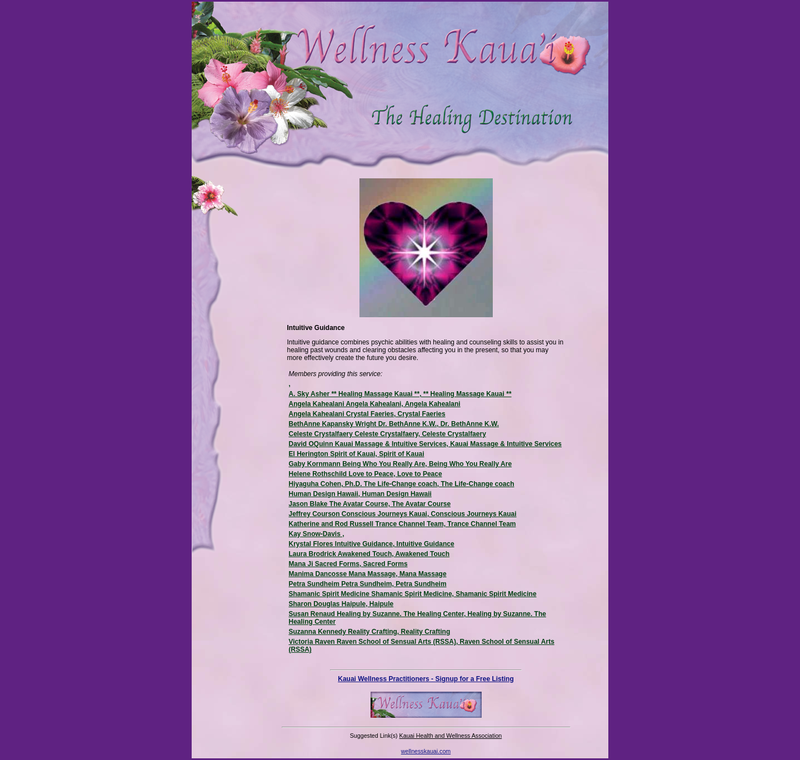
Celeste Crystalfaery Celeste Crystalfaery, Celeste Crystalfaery (387, 434)
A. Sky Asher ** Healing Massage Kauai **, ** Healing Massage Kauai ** (400, 394)
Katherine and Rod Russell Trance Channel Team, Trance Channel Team (402, 524)
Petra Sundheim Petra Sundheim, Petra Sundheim (368, 584)
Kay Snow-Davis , (316, 534)
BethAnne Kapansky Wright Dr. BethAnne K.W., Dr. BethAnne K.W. (394, 424)
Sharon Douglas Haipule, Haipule (341, 604)
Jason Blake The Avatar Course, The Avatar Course (370, 504)
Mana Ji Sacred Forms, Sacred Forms (348, 564)
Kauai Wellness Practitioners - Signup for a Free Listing (426, 679)
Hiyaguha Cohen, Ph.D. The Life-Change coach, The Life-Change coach (401, 484)
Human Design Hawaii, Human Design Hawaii (360, 494)
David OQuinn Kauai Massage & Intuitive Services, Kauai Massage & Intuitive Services (425, 444)
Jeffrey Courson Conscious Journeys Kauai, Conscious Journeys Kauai (403, 514)
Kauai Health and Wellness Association (450, 735)
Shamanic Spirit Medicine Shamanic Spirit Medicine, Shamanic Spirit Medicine (413, 594)
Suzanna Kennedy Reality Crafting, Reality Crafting (370, 632)
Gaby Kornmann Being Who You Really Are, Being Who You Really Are (400, 464)
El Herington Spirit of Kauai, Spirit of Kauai (356, 454)
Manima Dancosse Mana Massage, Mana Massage (368, 574)
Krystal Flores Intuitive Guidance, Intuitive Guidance (371, 544)
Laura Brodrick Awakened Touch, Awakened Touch (369, 554)
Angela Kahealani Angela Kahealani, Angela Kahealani (375, 404)
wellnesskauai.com (426, 751)
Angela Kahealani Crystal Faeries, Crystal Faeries (367, 414)
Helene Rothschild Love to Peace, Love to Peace (365, 474)
